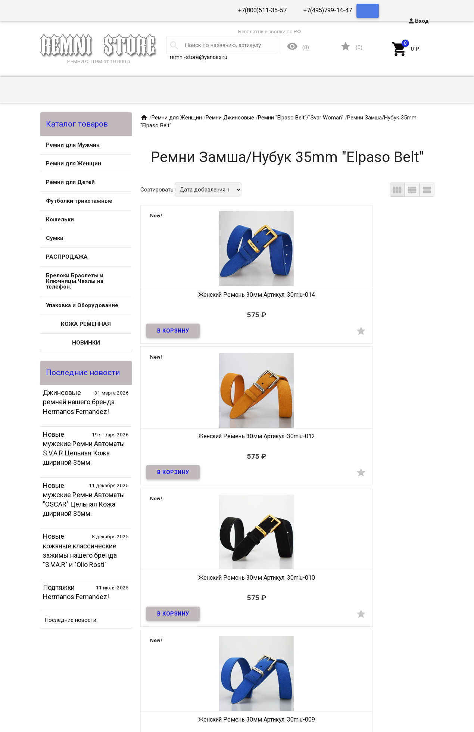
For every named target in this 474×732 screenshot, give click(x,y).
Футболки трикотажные (79, 200)
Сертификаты (72, 712)
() (351, 48)
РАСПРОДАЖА (67, 256)
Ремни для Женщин (73, 163)
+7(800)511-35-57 (262, 10)
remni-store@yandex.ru (198, 57)
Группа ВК (421, 712)
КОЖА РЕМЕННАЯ (86, 324)
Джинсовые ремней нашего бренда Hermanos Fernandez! (79, 402)
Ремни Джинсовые (230, 117)
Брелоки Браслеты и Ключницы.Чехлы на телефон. (74, 281)
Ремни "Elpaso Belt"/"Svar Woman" (300, 117)
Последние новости (70, 620)
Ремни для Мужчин (73, 144)
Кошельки (60, 219)
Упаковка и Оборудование (82, 305)
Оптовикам (69, 697)
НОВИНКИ (86, 342)
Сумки (54, 238)
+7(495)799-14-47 (327, 10)
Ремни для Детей (70, 182)
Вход (418, 21)
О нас (62, 689)
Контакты (67, 704)
